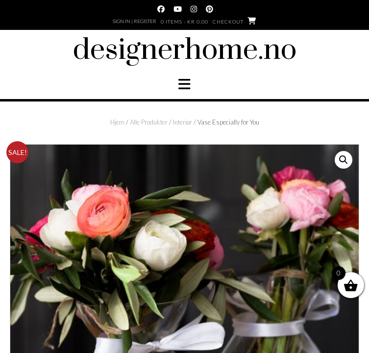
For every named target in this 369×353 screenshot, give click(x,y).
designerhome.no (184, 50)
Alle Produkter (149, 122)
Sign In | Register (134, 21)
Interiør (182, 122)
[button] (184, 84)
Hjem (117, 122)
